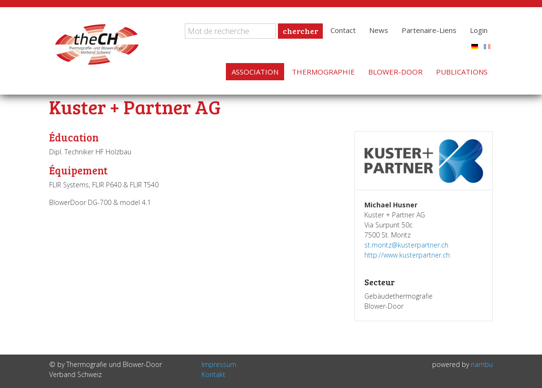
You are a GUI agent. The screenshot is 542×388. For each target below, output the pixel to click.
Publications (462, 71)
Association (255, 71)
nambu (482, 364)
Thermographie (323, 71)
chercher (300, 31)
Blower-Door (395, 71)
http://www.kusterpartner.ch (407, 254)
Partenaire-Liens (429, 30)
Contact (343, 30)
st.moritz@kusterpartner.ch (406, 244)
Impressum (219, 364)
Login (479, 30)
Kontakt (213, 374)
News (378, 30)
